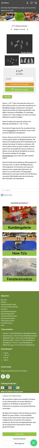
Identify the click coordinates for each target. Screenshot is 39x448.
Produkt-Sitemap (6, 323)
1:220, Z (5, 360)
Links (2, 325)
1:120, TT (6, 355)
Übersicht (7, 96)
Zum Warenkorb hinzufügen (19, 84)
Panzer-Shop (6, 195)
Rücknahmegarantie (7, 314)
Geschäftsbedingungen (8, 311)
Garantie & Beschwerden (9, 316)
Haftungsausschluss (7, 320)
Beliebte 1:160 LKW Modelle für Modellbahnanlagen (20, 333)
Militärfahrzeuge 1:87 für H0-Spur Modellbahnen (19, 345)
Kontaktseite (11, 130)
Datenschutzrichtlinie (8, 318)
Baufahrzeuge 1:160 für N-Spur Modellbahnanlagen (20, 336)
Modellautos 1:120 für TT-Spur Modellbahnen (18, 342)
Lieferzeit (4, 309)
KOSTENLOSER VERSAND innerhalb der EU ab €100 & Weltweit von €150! (18, 9)
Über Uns (4, 300)
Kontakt (3, 302)
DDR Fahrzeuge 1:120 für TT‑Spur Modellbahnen (19, 340)
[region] (19, 414)
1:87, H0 (5, 357)
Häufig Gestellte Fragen (8, 304)
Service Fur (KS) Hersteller (9, 307)
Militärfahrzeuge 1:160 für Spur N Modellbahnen (19, 338)
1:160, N (5, 353)
